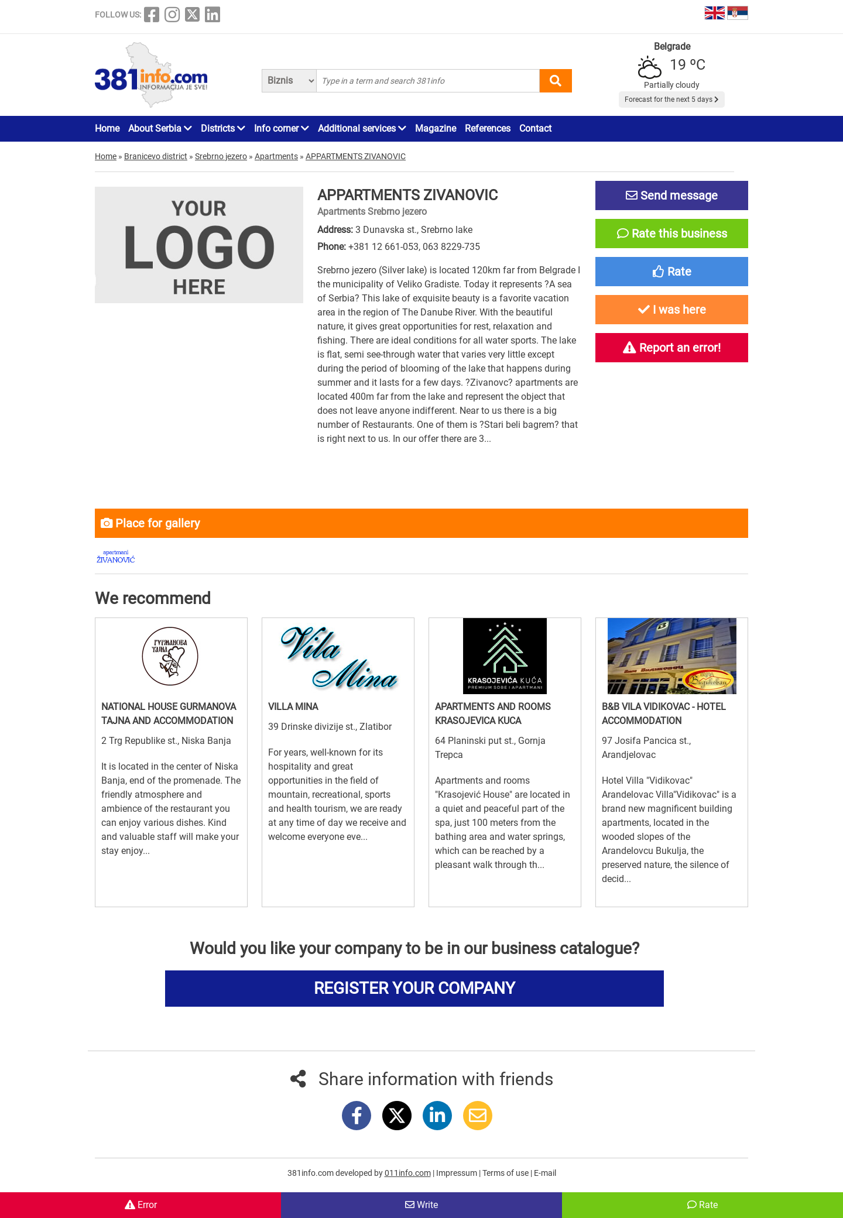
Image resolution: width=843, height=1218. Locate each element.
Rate (702, 1204)
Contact (535, 128)
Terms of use (506, 1173)
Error (141, 1204)
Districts (223, 128)
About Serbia (160, 128)
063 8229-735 (451, 246)
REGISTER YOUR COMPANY (414, 988)
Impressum (457, 1173)
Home (107, 128)
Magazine (435, 128)
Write (421, 1204)
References (487, 128)
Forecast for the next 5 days (672, 99)
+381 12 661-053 (383, 246)
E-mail (545, 1173)
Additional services (362, 128)
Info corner (281, 128)
